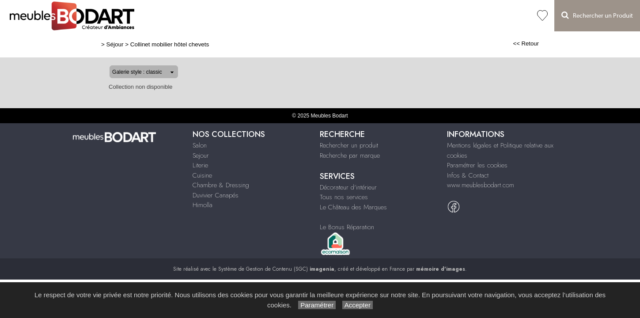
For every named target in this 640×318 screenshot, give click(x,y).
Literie (223, 15)
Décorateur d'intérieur (348, 187)
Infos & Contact (468, 175)
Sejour (201, 155)
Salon (176, 15)
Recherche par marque (350, 155)
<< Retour (555, 43)
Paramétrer (317, 305)
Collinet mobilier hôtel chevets (141, 44)
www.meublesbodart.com (480, 185)
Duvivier (337, 15)
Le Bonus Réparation (347, 227)
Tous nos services (344, 197)
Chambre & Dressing (291, 15)
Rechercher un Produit (597, 15)
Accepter (357, 305)
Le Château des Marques (353, 207)
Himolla (365, 15)
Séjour (199, 15)
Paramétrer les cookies (477, 165)
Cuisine (247, 15)
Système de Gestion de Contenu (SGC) (276, 269)
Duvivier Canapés (216, 195)
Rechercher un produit (349, 145)
